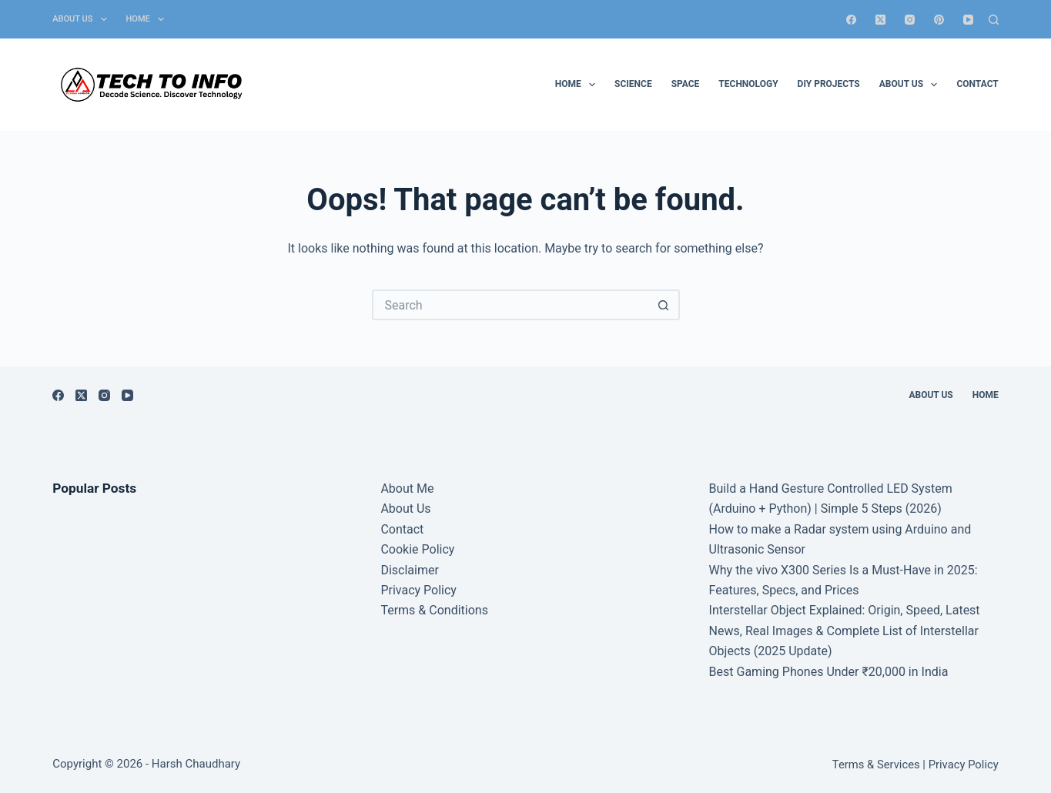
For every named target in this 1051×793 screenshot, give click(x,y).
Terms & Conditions (434, 610)
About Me (406, 488)
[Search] (994, 20)
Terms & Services (876, 764)
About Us (82, 19)
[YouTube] (968, 20)
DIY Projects (829, 84)
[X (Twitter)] (880, 20)
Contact (977, 84)
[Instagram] (910, 20)
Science (633, 84)
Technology (748, 84)
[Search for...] (510, 304)
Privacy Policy (418, 590)
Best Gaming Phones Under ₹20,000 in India (829, 671)
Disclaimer (409, 570)
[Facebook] (851, 20)
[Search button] (664, 304)
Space (685, 84)
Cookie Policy (417, 549)
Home (148, 19)
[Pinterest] (939, 20)
